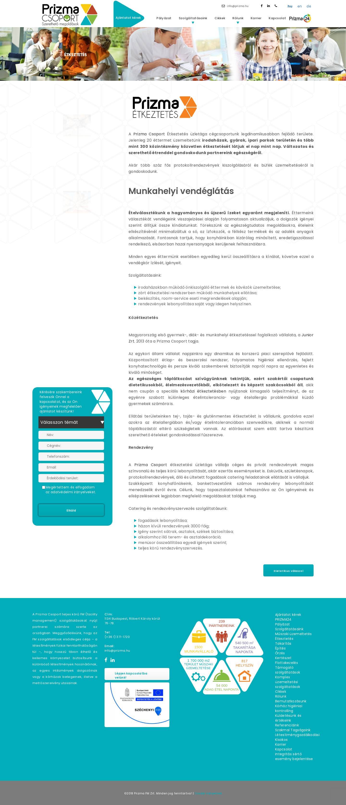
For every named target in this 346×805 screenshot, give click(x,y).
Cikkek (220, 18)
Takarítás (283, 643)
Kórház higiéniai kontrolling (288, 708)
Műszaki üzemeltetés (293, 633)
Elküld (71, 510)
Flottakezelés (286, 662)
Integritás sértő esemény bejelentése (294, 756)
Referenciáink (287, 725)
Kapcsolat (277, 18)
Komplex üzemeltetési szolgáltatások (287, 682)
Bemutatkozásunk (291, 701)
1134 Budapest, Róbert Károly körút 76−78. (132, 620)
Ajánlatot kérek (128, 17)
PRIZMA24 (283, 619)
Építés (280, 648)
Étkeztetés (284, 638)
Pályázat (163, 18)
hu (290, 6)
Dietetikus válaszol (288, 571)
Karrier (256, 18)
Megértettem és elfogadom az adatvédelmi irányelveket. (71, 489)
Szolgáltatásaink (193, 18)
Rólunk (237, 18)
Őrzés (280, 653)
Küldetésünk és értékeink (288, 718)
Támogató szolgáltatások (287, 670)
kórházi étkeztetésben (203, 391)
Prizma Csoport (149, 134)
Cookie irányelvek (208, 793)
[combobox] (71, 422)
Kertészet (283, 657)
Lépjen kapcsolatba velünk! (131, 675)
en (299, 6)
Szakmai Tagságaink (292, 730)
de (309, 6)
